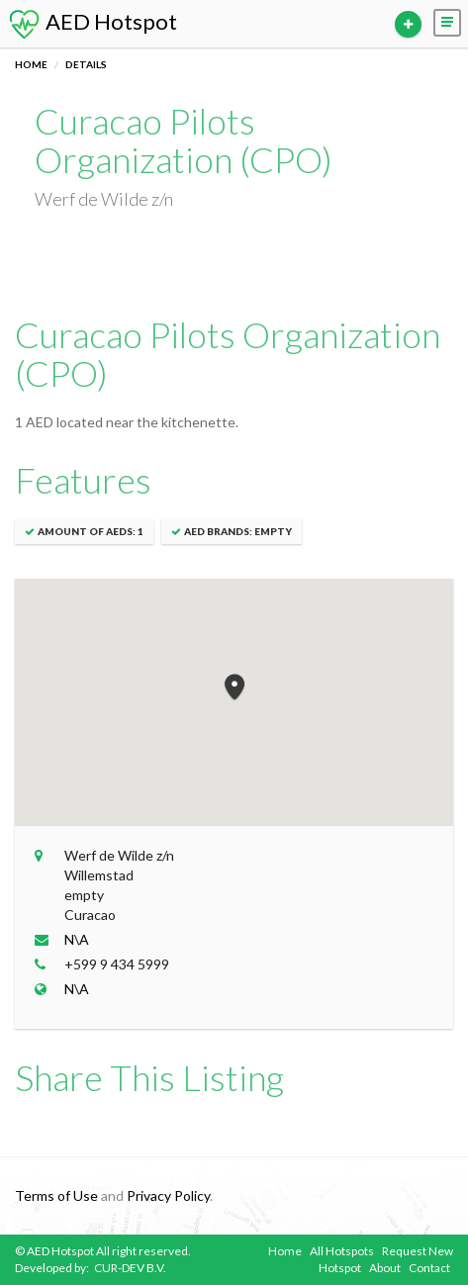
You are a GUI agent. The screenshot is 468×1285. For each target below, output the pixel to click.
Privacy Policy (168, 1195)
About (385, 1267)
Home (31, 64)
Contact (429, 1267)
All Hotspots (342, 1250)
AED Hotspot (92, 21)
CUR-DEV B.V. (130, 1267)
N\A (76, 939)
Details (86, 64)
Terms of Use (56, 1195)
